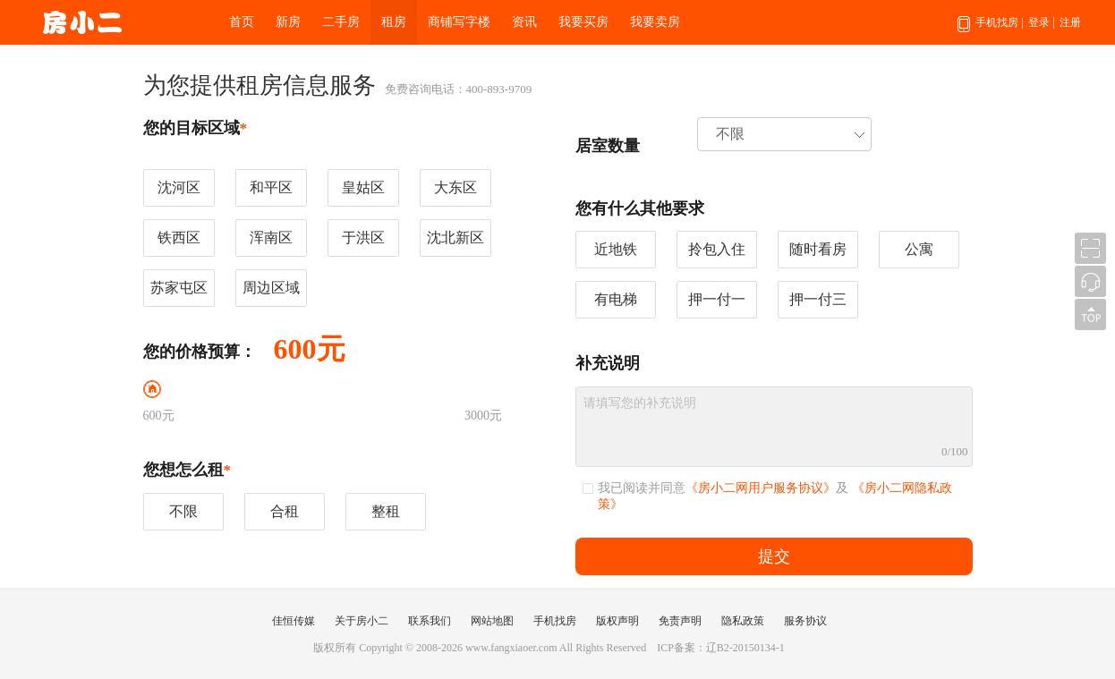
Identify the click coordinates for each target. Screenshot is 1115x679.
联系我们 (429, 621)
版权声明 (617, 621)
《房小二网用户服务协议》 (760, 488)
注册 (1070, 22)
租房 (393, 22)
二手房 (341, 22)
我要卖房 (655, 22)
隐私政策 (742, 621)
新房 (288, 22)
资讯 (524, 22)
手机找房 (990, 30)
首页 (241, 22)
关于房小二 (361, 621)
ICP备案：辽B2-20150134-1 (721, 647)
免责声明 (680, 621)
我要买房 (583, 22)
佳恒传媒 (293, 621)
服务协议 (805, 621)
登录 (1039, 22)
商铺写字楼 (459, 22)
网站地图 (492, 621)
